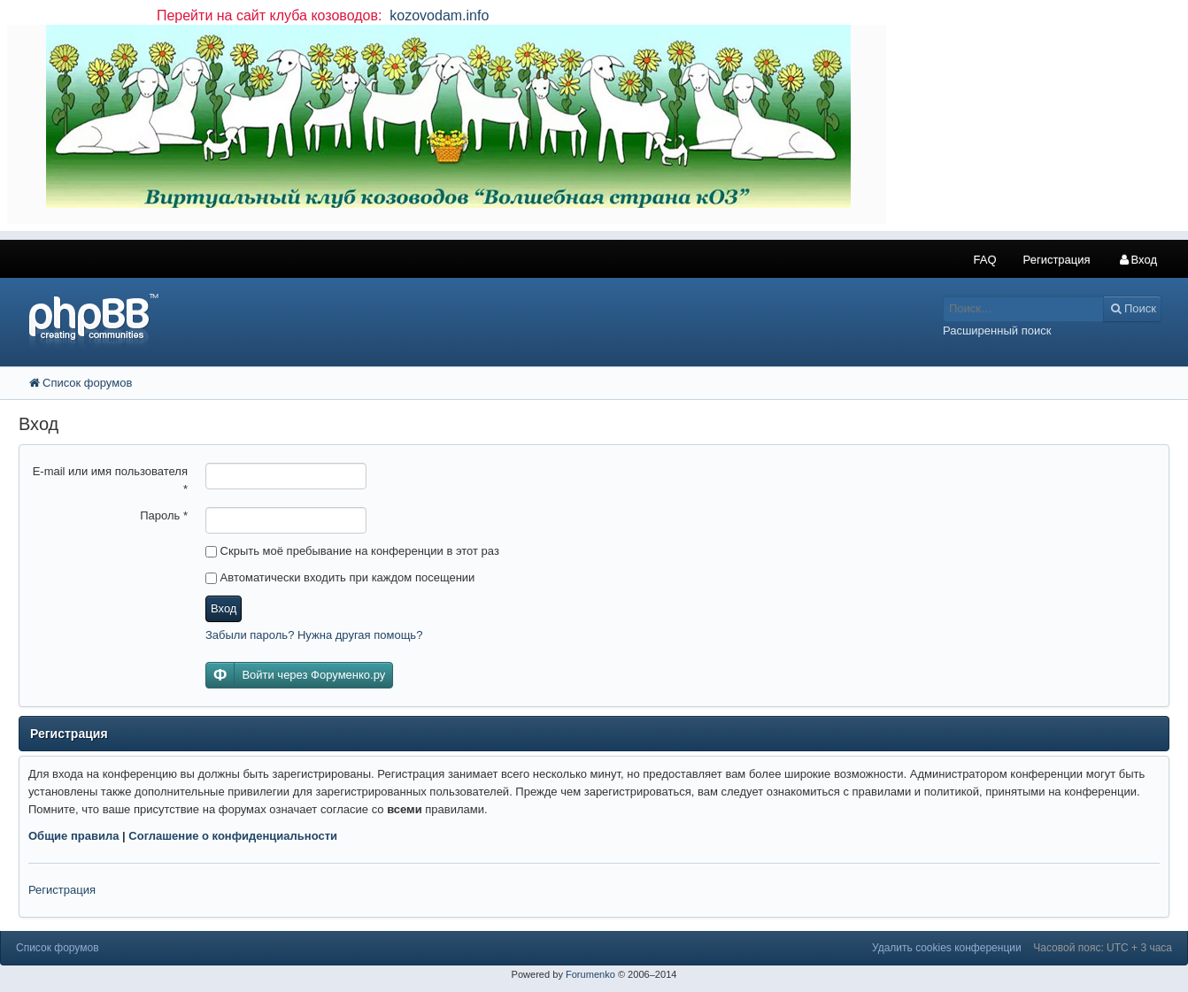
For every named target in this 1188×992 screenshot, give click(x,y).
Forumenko (590, 974)
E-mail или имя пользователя (110, 480)
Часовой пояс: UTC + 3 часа (1102, 948)
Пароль (164, 515)
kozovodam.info (438, 15)
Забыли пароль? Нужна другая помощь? (313, 635)
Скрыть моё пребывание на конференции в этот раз (352, 551)
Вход (223, 608)
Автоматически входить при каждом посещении (339, 577)
